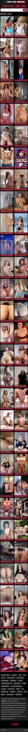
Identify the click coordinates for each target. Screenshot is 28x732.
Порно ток (3, 730)
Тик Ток (14, 2)
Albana (3, 694)
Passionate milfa (5, 675)
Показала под (4, 680)
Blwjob (18, 689)
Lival (24, 675)
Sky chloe (19, 691)
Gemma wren (11, 689)
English (23, 6)
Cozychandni (4, 691)
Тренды (18, 6)
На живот (14, 675)
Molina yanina (10, 694)
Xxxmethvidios (11, 677)
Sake (20, 675)
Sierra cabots (17, 683)
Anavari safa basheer (16, 686)
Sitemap (25, 730)
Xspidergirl (12, 691)
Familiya (20, 680)
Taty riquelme (20, 677)
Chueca (3, 677)
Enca (25, 691)
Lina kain (3, 689)
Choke (23, 683)
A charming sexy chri (6, 683)
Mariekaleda (18, 694)
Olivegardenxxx (5, 686)
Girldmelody (13, 680)
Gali (23, 689)
